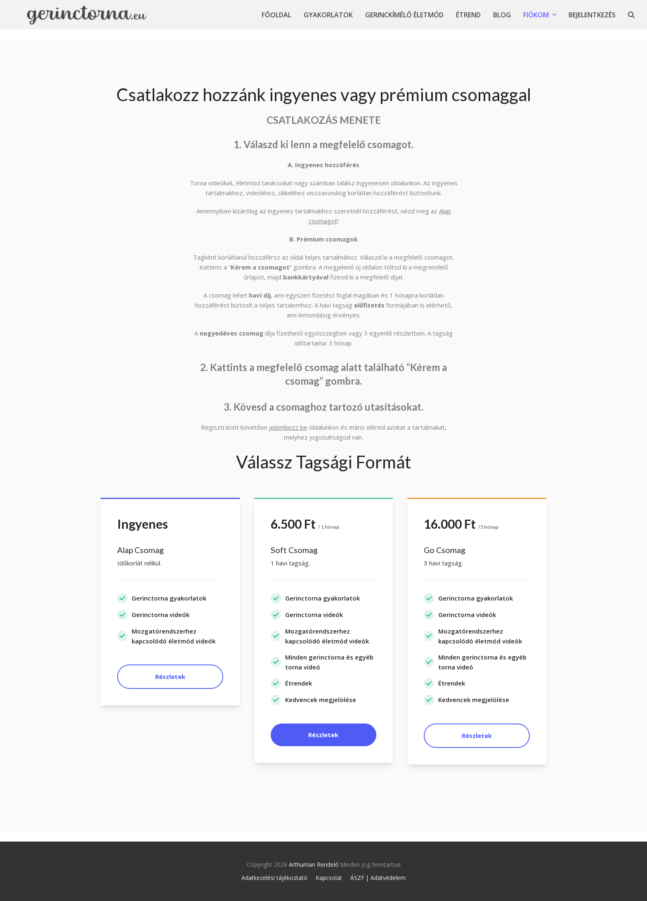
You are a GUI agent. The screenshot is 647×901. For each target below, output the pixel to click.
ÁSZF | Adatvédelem (378, 878)
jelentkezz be (288, 427)
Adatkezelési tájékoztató (274, 878)
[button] (631, 14)
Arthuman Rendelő (313, 864)
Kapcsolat (329, 878)
